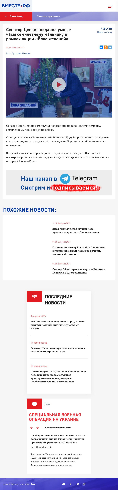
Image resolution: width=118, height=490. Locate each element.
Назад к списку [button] (104, 32)
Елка (8, 53)
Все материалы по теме (58, 427)
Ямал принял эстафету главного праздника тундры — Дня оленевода (75, 230)
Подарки (26, 53)
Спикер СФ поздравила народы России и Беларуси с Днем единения (78, 271)
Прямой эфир (14, 16)
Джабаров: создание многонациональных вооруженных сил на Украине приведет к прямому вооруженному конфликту (58, 439)
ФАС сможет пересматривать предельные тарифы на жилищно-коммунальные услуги (57, 325)
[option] (59, 452)
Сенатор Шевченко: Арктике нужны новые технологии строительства (58, 349)
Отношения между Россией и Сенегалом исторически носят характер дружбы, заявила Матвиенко (78, 251)
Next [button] (37, 428)
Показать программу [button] (48, 16)
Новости (106, 28)
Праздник (16, 53)
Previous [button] (31, 428)
